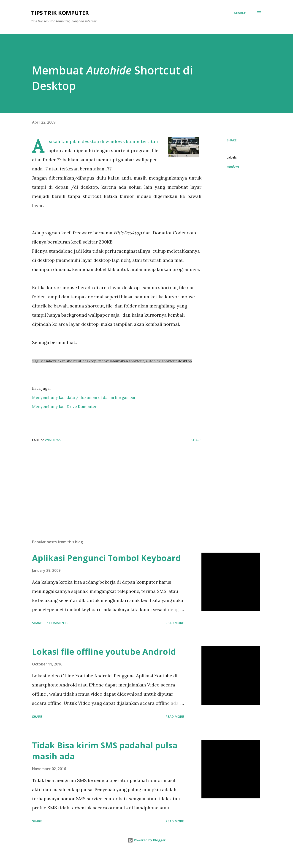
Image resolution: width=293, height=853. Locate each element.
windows (233, 166)
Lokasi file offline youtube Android (104, 651)
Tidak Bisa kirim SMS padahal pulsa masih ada (104, 751)
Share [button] (232, 140)
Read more (174, 623)
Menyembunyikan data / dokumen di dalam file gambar (84, 397)
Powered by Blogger (146, 840)
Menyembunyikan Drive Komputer (64, 406)
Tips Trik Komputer (60, 12)
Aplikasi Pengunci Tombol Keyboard (106, 558)
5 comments (57, 623)
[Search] (240, 13)
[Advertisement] (109, 482)
